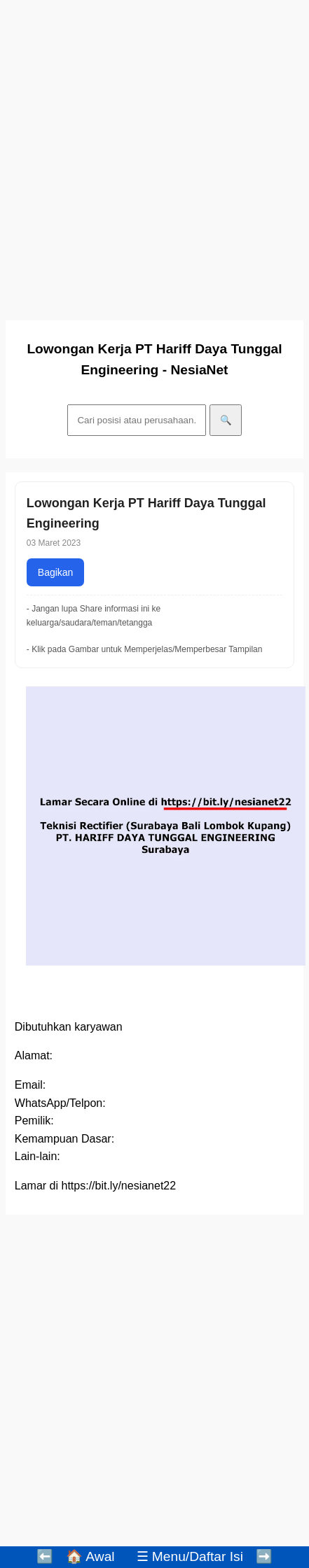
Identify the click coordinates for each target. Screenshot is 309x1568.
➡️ (264, 1556)
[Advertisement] (150, 156)
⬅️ (44, 1556)
